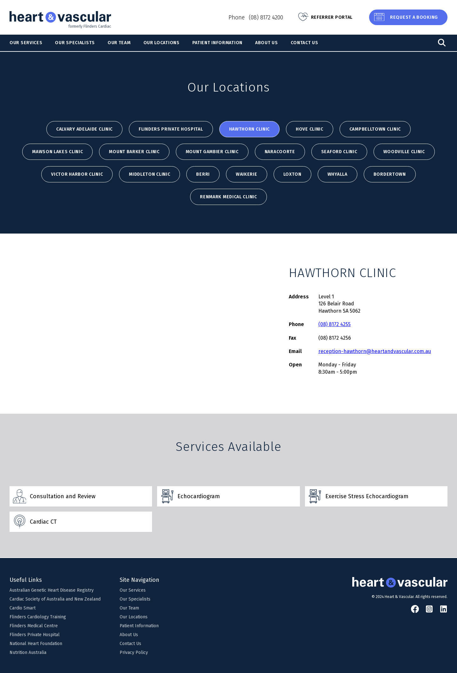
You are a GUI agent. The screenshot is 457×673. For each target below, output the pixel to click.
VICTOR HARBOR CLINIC (77, 174)
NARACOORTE (280, 151)
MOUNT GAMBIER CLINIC (212, 151)
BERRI (203, 174)
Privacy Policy (134, 652)
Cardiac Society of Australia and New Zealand (55, 599)
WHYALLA (338, 174)
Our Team (119, 42)
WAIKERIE (246, 174)
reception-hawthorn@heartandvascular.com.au (374, 351)
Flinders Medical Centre (34, 626)
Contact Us (304, 42)
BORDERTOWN (390, 174)
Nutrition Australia (28, 652)
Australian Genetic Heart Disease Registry (52, 590)
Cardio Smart (23, 608)
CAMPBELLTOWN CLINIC (375, 129)
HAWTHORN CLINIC (249, 129)
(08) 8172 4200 (266, 17)
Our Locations (161, 42)
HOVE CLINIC (309, 129)
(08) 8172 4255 (334, 324)
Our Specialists (75, 42)
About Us (266, 42)
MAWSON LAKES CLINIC (57, 151)
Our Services (26, 42)
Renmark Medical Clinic (228, 197)
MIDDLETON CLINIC (149, 174)
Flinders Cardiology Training (38, 617)
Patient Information (217, 42)
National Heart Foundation (36, 643)
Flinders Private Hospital (171, 129)
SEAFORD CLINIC (339, 151)
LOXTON (292, 174)
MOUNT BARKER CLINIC (134, 151)
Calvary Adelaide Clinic (84, 129)
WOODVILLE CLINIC (404, 151)
